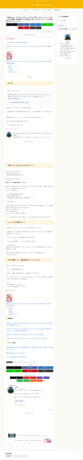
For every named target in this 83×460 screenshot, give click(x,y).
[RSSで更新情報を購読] (35, 374)
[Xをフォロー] (24, 374)
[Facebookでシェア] (18, 24)
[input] (68, 20)
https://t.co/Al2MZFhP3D (14, 95)
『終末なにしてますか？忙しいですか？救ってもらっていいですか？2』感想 (24, 331)
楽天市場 (11, 66)
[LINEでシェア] (34, 24)
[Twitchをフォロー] (30, 374)
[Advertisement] (30, 149)
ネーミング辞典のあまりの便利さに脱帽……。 (17, 353)
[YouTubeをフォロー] (27, 374)
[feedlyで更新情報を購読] (32, 374)
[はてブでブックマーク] (26, 24)
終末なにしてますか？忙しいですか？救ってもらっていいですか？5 (23, 43)
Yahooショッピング (13, 68)
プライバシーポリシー (67, 456)
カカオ (17, 381)
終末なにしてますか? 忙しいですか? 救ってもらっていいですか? (24, 358)
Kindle (10, 62)
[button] (49, 24)
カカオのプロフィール (20, 395)
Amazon (11, 64)
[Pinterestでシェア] (42, 24)
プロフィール (59, 456)
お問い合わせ (75, 456)
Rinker (12, 60)
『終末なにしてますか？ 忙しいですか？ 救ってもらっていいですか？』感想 (25, 335)
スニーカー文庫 (9, 358)
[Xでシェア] (10, 24)
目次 (28, 73)
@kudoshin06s (21, 39)
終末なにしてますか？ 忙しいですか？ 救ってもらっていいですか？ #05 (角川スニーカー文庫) (28, 58)
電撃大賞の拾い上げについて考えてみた (15, 349)
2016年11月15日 (25, 99)
